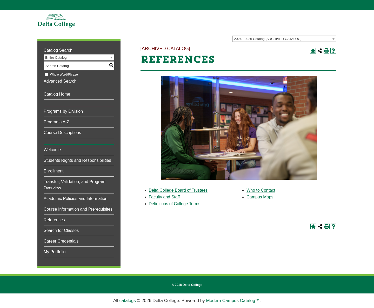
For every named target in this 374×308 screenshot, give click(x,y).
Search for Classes (61, 230)
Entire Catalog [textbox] (55, 57)
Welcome (52, 150)
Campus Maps (259, 197)
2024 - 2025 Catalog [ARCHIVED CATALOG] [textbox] (268, 39)
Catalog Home (57, 94)
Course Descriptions (62, 132)
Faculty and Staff (164, 197)
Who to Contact (260, 190)
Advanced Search (60, 81)
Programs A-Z (56, 122)
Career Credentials (61, 241)
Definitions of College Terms (175, 204)
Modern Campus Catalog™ (232, 300)
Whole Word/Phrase (64, 74)
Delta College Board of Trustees (178, 190)
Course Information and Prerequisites (78, 209)
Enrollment (53, 171)
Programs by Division (63, 111)
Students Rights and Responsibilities (77, 160)
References (54, 220)
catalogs (127, 300)
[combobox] (284, 39)
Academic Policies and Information (75, 198)
